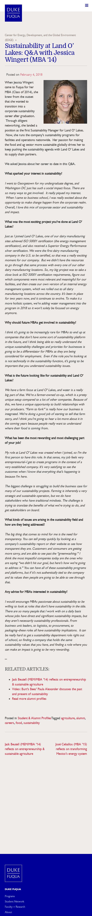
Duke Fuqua (13, 889)
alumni (80, 718)
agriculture (68, 718)
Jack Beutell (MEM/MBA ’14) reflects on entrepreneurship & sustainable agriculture (24, 749)
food (19, 723)
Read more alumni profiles (29, 699)
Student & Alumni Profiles (34, 718)
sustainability (32, 723)
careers (9, 723)
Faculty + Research (15, 906)
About (8, 912)
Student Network (14, 901)
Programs (10, 896)
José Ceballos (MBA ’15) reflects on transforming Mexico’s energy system (71, 749)
